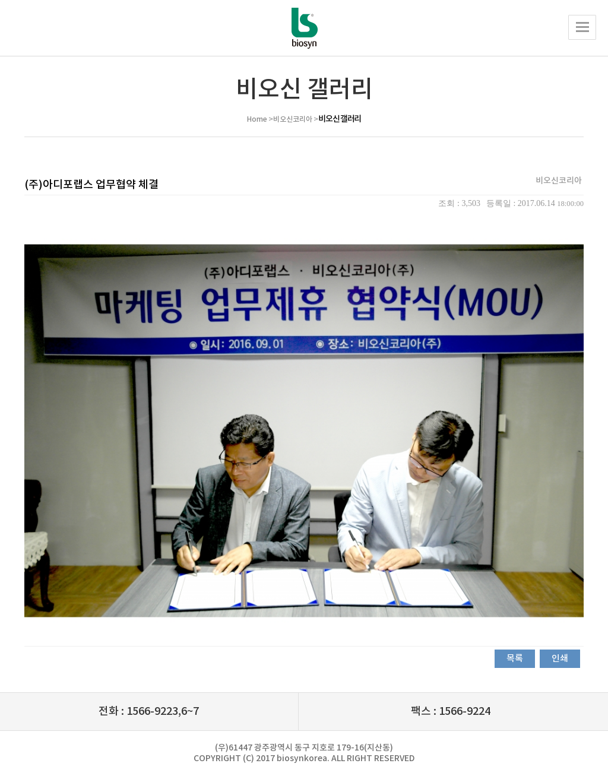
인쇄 (560, 659)
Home (257, 119)
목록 (514, 659)
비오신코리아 (292, 119)
